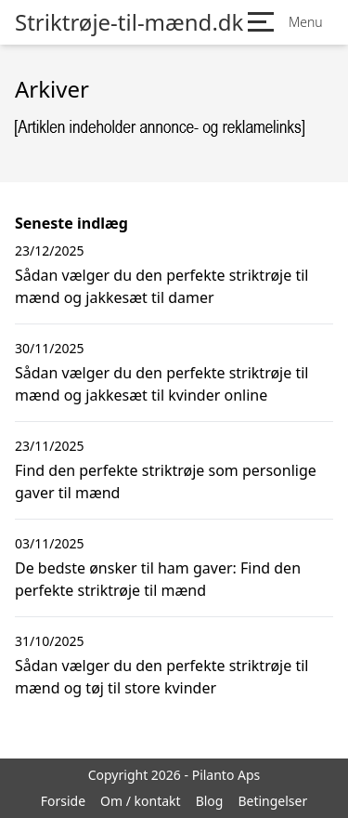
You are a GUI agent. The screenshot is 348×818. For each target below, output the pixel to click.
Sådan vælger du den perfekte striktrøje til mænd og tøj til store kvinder (161, 676)
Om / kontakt (140, 801)
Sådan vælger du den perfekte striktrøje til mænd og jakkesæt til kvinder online (161, 384)
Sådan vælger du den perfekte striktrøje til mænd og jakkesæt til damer (161, 286)
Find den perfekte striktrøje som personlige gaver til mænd (165, 481)
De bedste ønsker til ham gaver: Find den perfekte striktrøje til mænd (158, 579)
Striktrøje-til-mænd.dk (129, 22)
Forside (63, 801)
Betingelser (272, 801)
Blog (210, 801)
